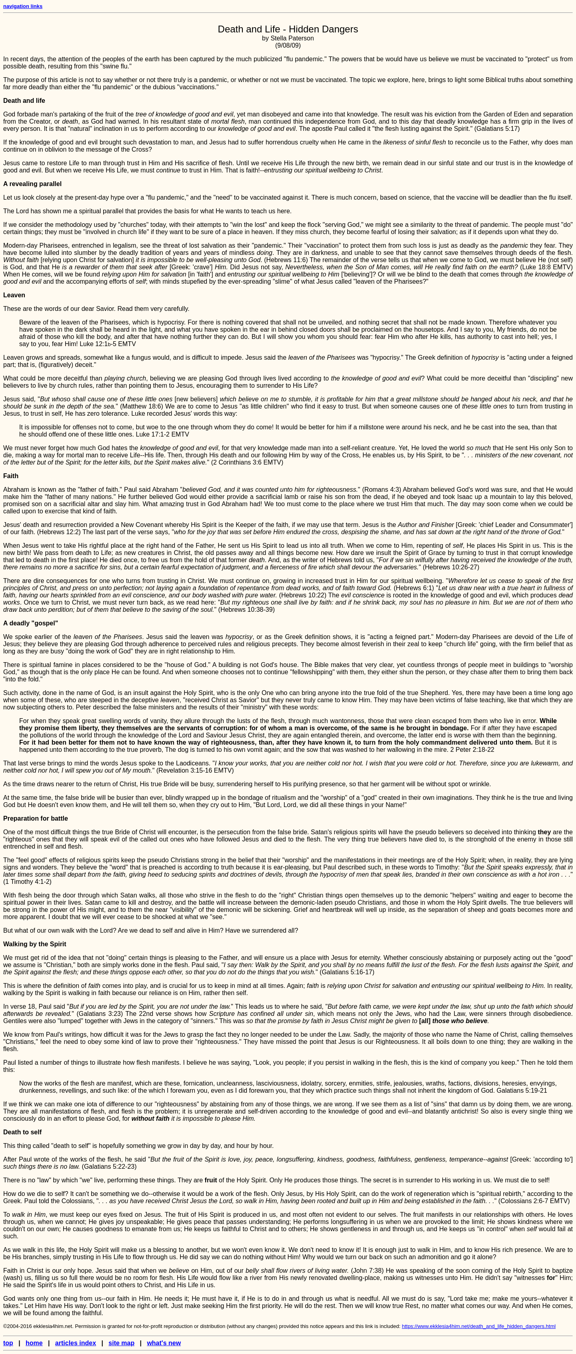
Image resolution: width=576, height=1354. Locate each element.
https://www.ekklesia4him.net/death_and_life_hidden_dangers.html (479, 1326)
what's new (164, 1343)
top (8, 1343)
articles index (75, 1343)
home (34, 1343)
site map (121, 1343)
